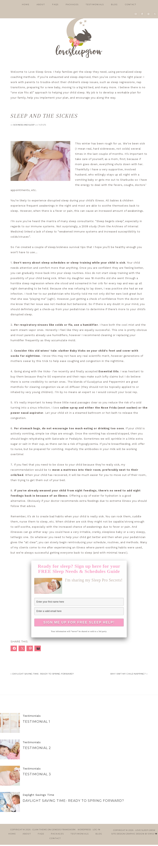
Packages (57, 835)
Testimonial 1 (36, 723)
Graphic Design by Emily (140, 835)
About (27, 835)
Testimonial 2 (37, 749)
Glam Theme (39, 831)
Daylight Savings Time (38, 796)
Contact (55, 840)
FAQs (41, 835)
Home (12, 835)
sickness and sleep (24, 125)
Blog (99, 835)
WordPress (84, 831)
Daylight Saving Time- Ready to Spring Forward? (73, 802)
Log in (96, 831)
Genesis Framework (64, 831)
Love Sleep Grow (145, 831)
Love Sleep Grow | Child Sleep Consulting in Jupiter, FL (79, 38)
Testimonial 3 (37, 775)
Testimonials (32, 717)
